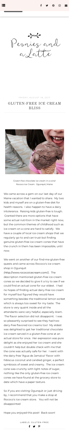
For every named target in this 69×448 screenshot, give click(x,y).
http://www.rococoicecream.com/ (26, 272)
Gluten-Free (40, 422)
